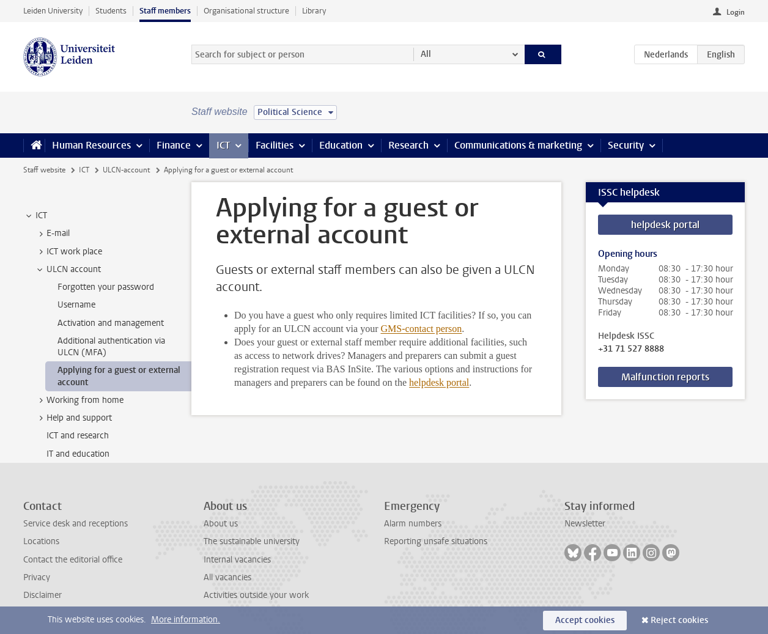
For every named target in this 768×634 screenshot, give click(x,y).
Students (111, 11)
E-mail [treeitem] (52, 233)
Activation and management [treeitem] (110, 323)
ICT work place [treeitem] (68, 252)
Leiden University (53, 11)
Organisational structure (246, 11)
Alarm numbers (412, 523)
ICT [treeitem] (35, 216)
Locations (41, 541)
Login (735, 12)
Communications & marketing (518, 145)
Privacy (36, 577)
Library (314, 11)
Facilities (275, 145)
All (426, 54)
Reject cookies (679, 620)
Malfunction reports (665, 376)
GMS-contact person (421, 328)
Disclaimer (42, 595)
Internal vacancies (237, 560)
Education (341, 145)
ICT (223, 145)
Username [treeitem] (76, 305)
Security (626, 145)
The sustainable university (252, 541)
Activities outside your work (256, 595)
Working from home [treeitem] (79, 400)
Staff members (165, 11)
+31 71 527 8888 (631, 349)
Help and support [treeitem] (73, 418)
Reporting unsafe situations (435, 541)
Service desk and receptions (75, 523)
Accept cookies (585, 620)
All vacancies (227, 577)
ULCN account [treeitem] (68, 270)
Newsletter (584, 523)
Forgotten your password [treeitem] (105, 287)
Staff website (44, 170)
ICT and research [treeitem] (77, 435)
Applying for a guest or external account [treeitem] (118, 376)
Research (408, 145)
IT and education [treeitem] (77, 454)
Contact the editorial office (72, 560)
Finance (174, 145)
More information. (185, 619)
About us (221, 523)
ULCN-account (126, 170)
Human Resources (91, 145)
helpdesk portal (439, 382)
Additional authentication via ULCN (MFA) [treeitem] (111, 346)
